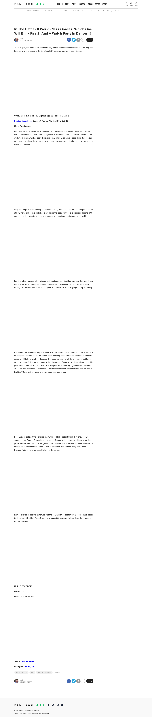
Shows (90, 4)
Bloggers (82, 4)
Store (104, 4)
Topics (97, 4)
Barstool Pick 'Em (63, 11)
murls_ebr (29, 667)
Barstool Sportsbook (23, 121)
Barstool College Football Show (112, 11)
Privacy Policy (27, 713)
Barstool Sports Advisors (80, 11)
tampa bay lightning (44, 672)
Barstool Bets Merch (48, 11)
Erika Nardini (45, 713)
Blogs (60, 4)
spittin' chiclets (21, 672)
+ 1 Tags (57, 672)
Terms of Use (18, 713)
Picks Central (95, 11)
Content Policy (36, 713)
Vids (67, 4)
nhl (32, 672)
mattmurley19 (28, 661)
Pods (74, 4)
